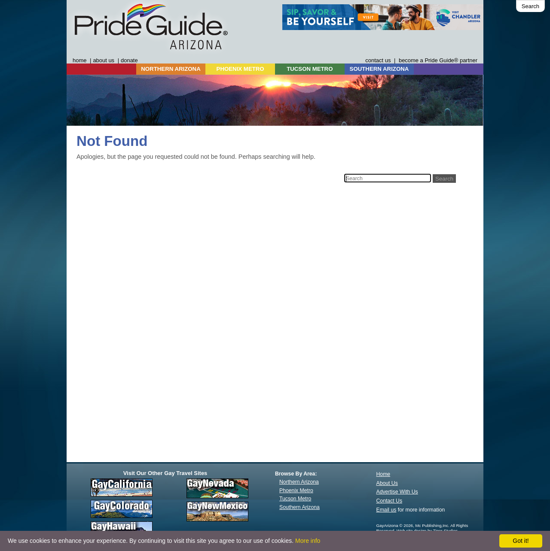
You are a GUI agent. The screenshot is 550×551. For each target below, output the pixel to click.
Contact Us (389, 501)
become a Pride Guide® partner (438, 60)
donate (129, 60)
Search (530, 6)
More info (307, 540)
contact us (378, 60)
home (79, 60)
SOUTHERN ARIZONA (379, 69)
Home (383, 474)
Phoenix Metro (296, 490)
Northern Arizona (299, 482)
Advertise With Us (397, 492)
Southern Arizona (299, 507)
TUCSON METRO (310, 69)
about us (103, 60)
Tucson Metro (295, 499)
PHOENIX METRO (240, 69)
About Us (387, 483)
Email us (386, 510)
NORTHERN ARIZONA (170, 69)
